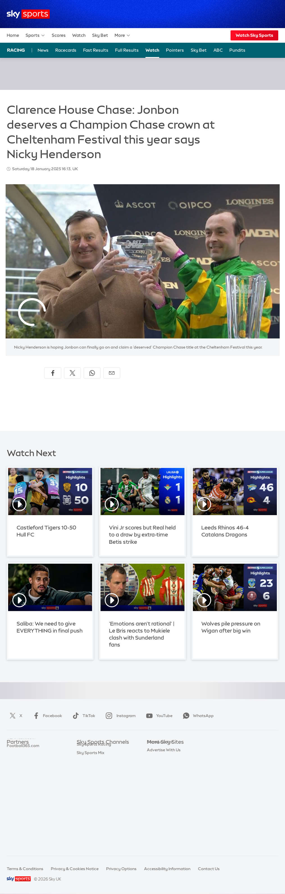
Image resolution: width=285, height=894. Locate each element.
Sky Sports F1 (89, 793)
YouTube (158, 715)
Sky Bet (100, 35)
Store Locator (160, 809)
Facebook (46, 715)
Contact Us (209, 869)
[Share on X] (72, 373)
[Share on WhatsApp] (92, 373)
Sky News (156, 759)
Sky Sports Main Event (97, 751)
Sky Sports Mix (90, 843)
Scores (59, 35)
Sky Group (156, 776)
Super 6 (14, 759)
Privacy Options (121, 869)
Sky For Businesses (165, 784)
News (43, 50)
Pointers (175, 50)
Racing (16, 50)
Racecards (65, 50)
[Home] (28, 14)
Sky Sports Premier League (102, 759)
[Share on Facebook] (52, 373)
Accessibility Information (167, 869)
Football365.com (23, 776)
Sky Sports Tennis (93, 801)
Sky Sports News (92, 818)
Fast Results (95, 50)
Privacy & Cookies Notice (75, 869)
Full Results (127, 50)
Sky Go (153, 768)
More (123, 35)
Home (13, 35)
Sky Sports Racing (94, 834)
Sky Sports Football (95, 768)
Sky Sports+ (88, 826)
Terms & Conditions (25, 869)
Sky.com (155, 751)
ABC (218, 50)
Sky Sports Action (94, 809)
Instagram (119, 715)
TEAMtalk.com (21, 768)
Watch (79, 35)
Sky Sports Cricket (94, 776)
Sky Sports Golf (91, 784)
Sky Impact (157, 801)
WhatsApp (197, 715)
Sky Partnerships (163, 793)
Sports (35, 35)
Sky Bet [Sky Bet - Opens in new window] (199, 50)
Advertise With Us (164, 818)
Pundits (237, 50)
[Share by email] (111, 373)
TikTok (82, 715)
